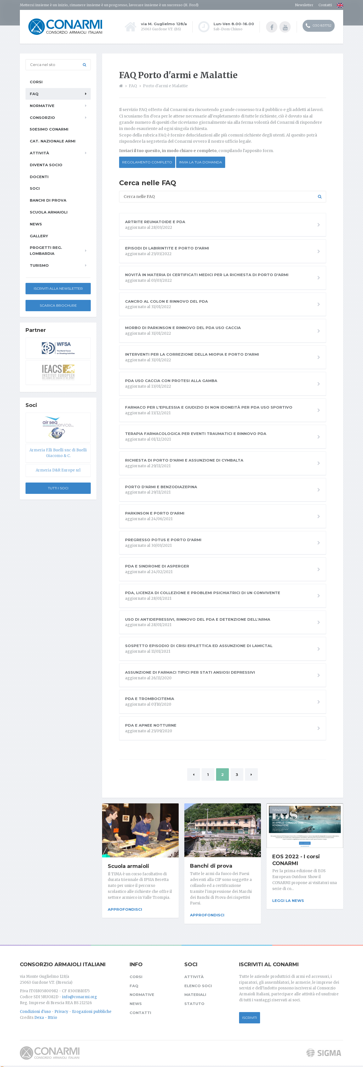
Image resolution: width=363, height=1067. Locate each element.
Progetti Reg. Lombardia (46, 250)
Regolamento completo (147, 162)
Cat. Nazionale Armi (52, 140)
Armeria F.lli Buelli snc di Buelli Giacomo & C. (58, 452)
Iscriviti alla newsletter (58, 288)
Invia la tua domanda (200, 162)
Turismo (39, 265)
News (36, 223)
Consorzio (42, 117)
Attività (39, 152)
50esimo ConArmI (49, 129)
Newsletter (304, 5)
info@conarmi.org (79, 992)
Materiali (195, 990)
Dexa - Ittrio (45, 1013)
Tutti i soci (58, 488)
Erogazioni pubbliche (91, 1007)
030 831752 (319, 26)
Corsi (36, 81)
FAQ (34, 93)
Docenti (39, 176)
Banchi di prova (211, 866)
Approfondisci (125, 909)
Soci (35, 188)
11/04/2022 (279, 810)
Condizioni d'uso (35, 1007)
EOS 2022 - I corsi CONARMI (296, 859)
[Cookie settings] (2, 1063)
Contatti (325, 5)
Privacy (61, 1007)
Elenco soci (198, 981)
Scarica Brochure (58, 305)
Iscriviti (249, 1013)
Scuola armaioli (128, 866)
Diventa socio (46, 164)
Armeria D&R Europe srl (58, 470)
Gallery (39, 235)
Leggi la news (288, 900)
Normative (42, 105)
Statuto (194, 999)
